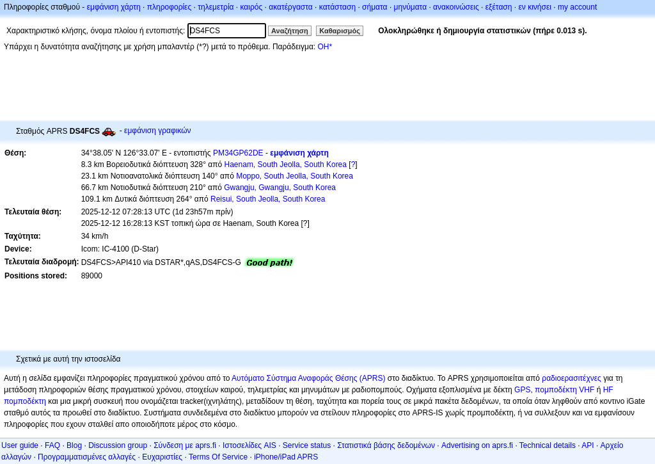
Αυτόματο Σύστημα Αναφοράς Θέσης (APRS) (308, 378)
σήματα (374, 7)
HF (608, 389)
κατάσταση (337, 7)
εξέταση (498, 7)
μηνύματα (410, 7)
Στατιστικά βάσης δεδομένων (386, 445)
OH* (324, 46)
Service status (307, 445)
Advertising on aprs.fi (477, 445)
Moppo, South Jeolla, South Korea (294, 176)
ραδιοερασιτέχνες (571, 378)
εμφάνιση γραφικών (157, 130)
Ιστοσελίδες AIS (249, 445)
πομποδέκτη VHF (564, 389)
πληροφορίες (169, 7)
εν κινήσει (534, 7)
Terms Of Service (218, 456)
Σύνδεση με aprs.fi (185, 445)
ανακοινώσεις (456, 7)
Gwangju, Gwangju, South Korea (280, 187)
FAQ (52, 445)
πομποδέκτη (25, 401)
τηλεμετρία (215, 7)
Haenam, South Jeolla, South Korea (286, 164)
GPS (522, 389)
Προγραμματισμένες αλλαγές (87, 456)
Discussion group (117, 445)
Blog (74, 445)
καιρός (252, 7)
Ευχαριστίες (162, 456)
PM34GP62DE (238, 152)
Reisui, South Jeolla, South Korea (267, 199)
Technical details (547, 445)
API (587, 445)
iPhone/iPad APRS (286, 456)
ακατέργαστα (291, 7)
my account (577, 7)
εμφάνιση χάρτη (114, 7)
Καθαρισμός (339, 31)
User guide (19, 445)
